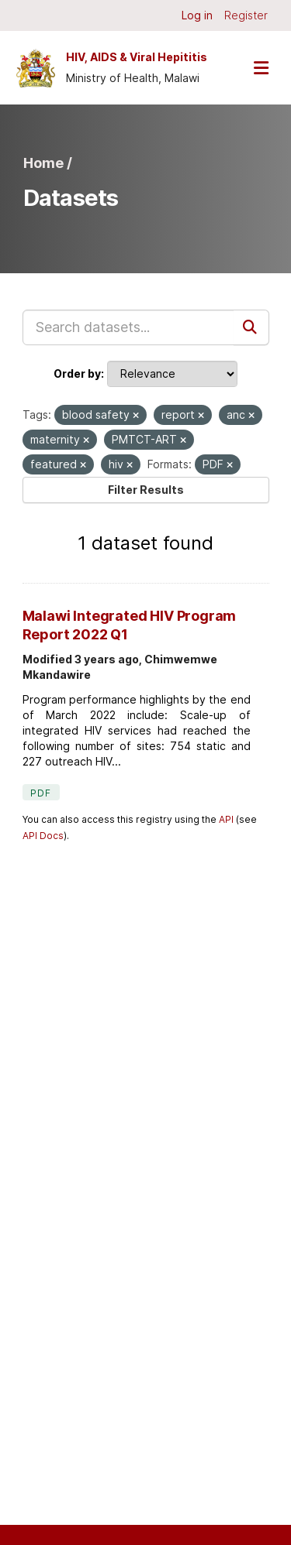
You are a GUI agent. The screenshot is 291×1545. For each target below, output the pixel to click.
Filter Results (146, 489)
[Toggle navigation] (261, 68)
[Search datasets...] (128, 327)
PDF (41, 793)
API (226, 819)
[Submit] (251, 327)
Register (246, 15)
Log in (197, 15)
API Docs (43, 835)
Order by (77, 373)
